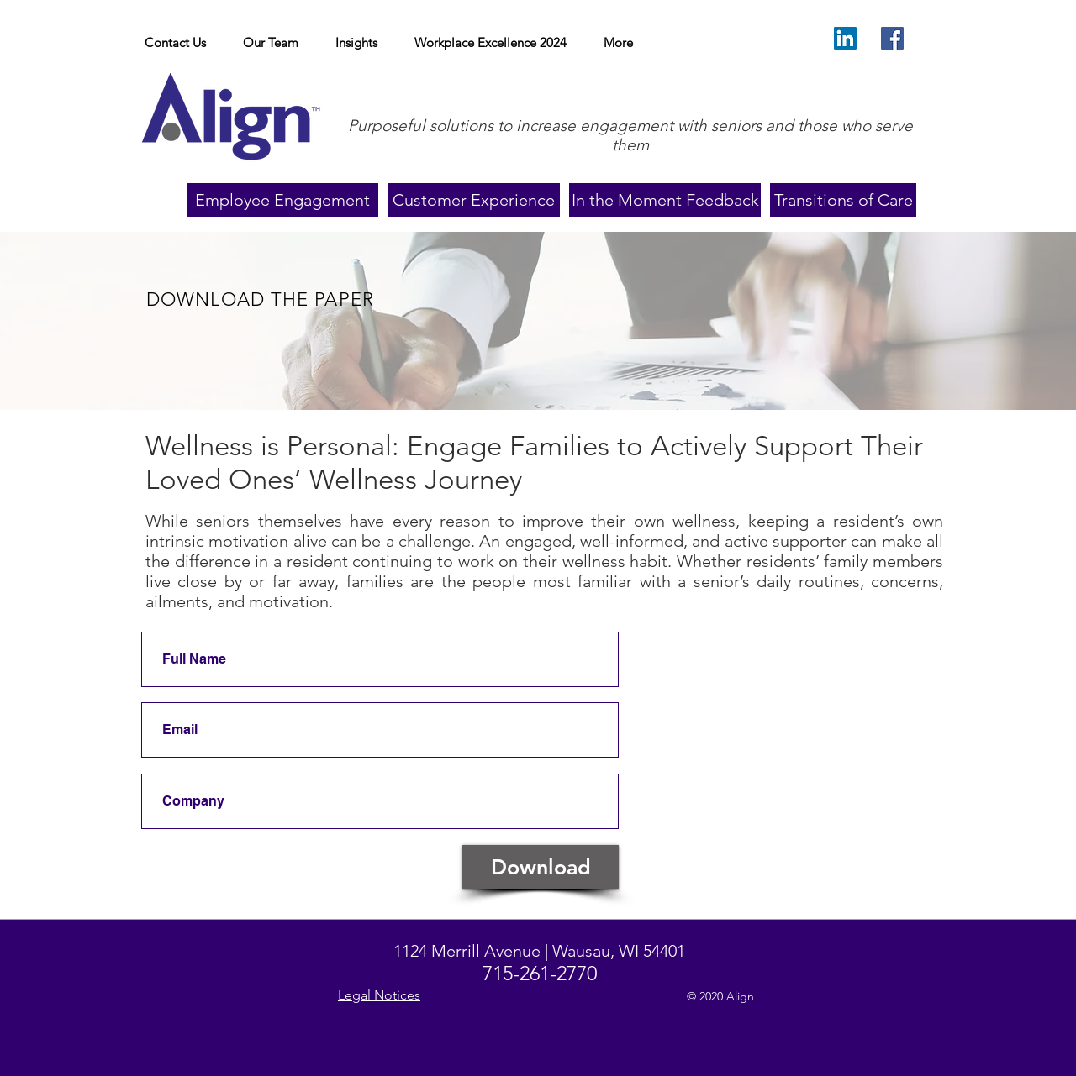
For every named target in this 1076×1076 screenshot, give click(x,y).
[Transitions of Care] (843, 200)
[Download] (540, 867)
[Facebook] (892, 38)
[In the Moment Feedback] (665, 200)
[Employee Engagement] (282, 200)
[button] (356, 42)
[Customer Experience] (474, 200)
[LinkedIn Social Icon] (845, 38)
